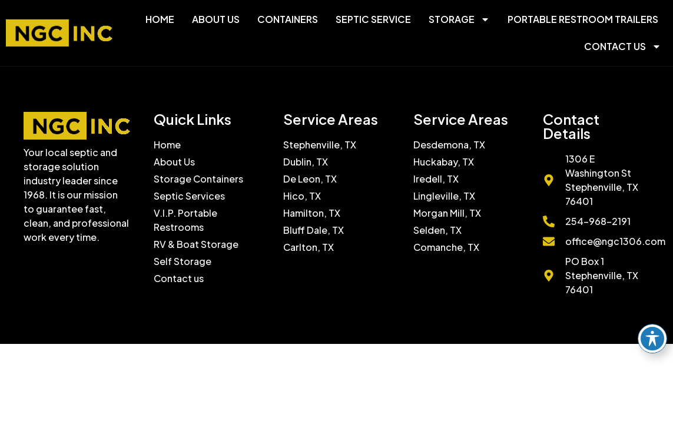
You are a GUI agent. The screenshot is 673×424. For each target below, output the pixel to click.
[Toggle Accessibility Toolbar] (652, 338)
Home (159, 19)
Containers (287, 19)
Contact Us (622, 46)
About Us (216, 19)
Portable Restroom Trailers (583, 19)
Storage (459, 19)
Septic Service (373, 19)
